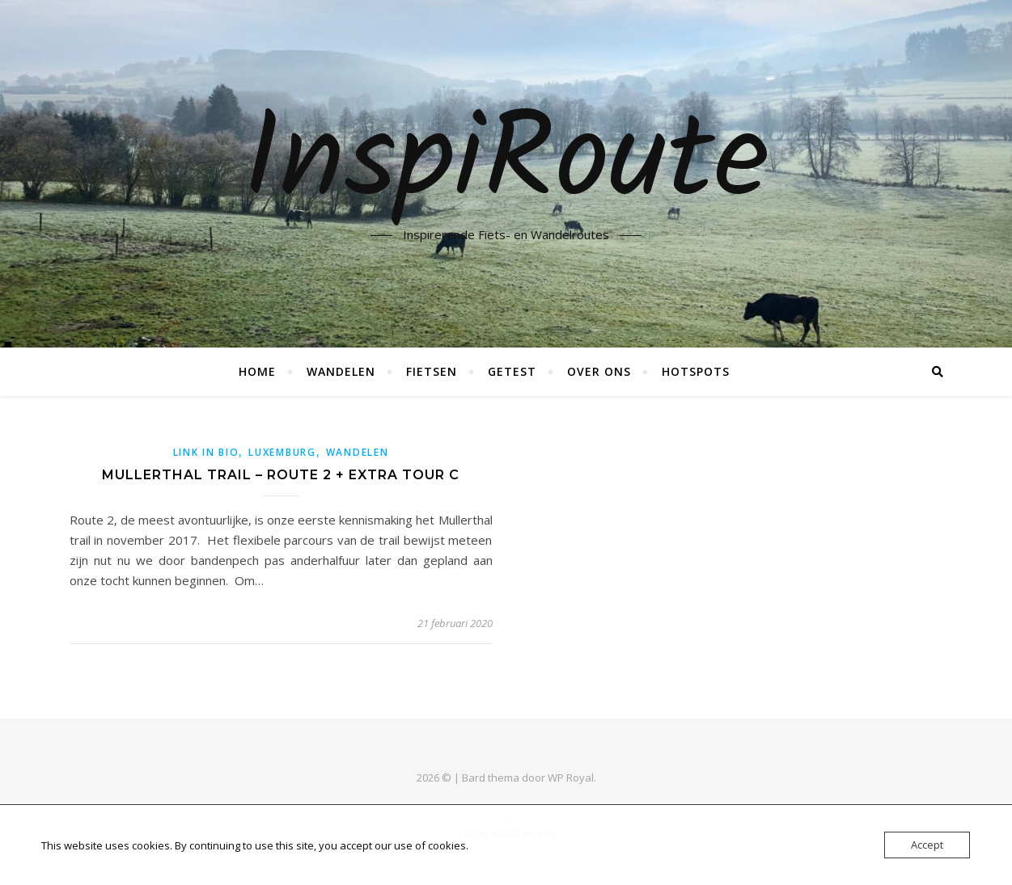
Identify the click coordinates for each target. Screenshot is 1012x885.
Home (257, 371)
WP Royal (571, 777)
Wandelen (341, 371)
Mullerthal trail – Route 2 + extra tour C (280, 475)
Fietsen (431, 371)
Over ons (599, 371)
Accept (927, 844)
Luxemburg (281, 452)
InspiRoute (506, 164)
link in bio (206, 452)
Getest (512, 371)
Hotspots (696, 371)
